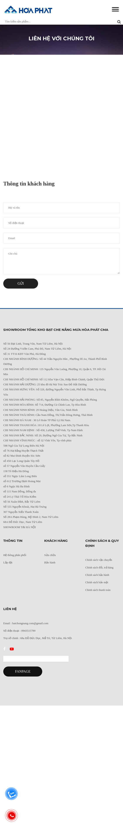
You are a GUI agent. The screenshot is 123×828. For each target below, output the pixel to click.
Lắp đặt (7, 562)
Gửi (21, 283)
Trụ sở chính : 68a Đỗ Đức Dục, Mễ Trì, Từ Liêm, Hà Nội (37, 638)
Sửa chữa (50, 555)
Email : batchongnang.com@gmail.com (25, 623)
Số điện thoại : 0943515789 (19, 630)
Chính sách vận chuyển (98, 559)
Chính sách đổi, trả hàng (99, 567)
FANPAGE (22, 671)
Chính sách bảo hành (97, 574)
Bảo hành (49, 562)
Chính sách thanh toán (98, 590)
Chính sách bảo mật (96, 582)
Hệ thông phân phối (14, 555)
